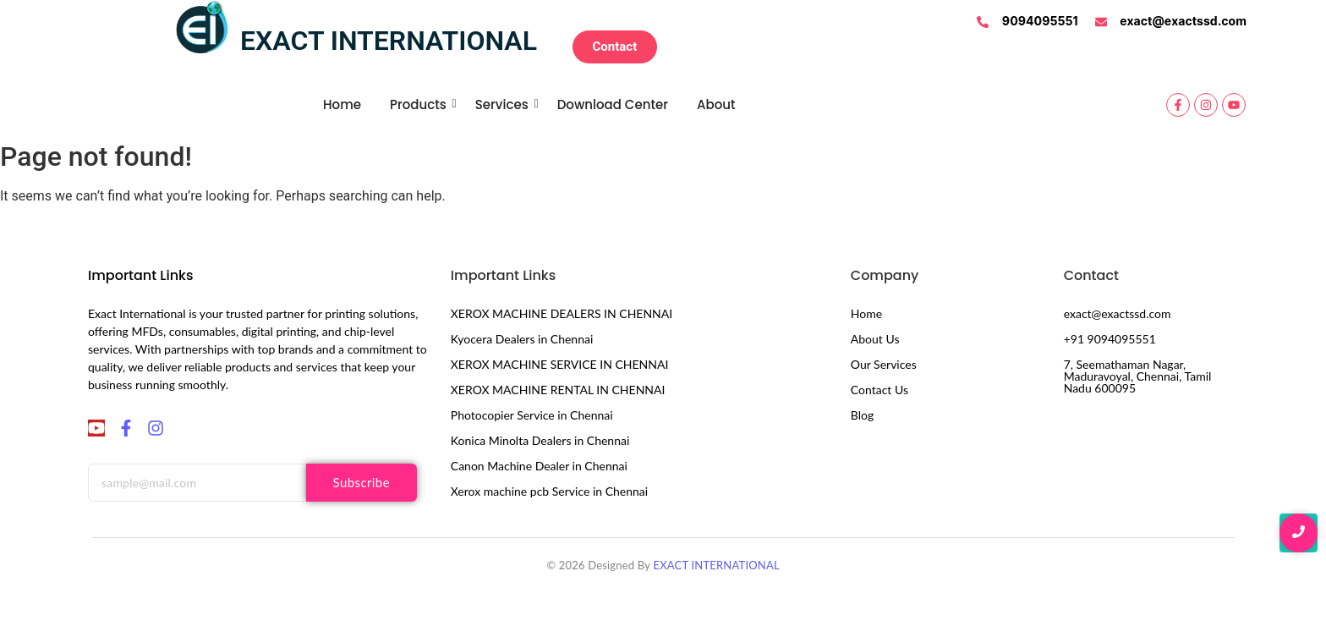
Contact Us (879, 389)
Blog (862, 415)
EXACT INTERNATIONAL (716, 565)
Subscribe (361, 482)
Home (342, 104)
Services (504, 104)
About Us (875, 339)
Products (421, 104)
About (716, 104)
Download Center (612, 104)
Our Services (884, 364)
